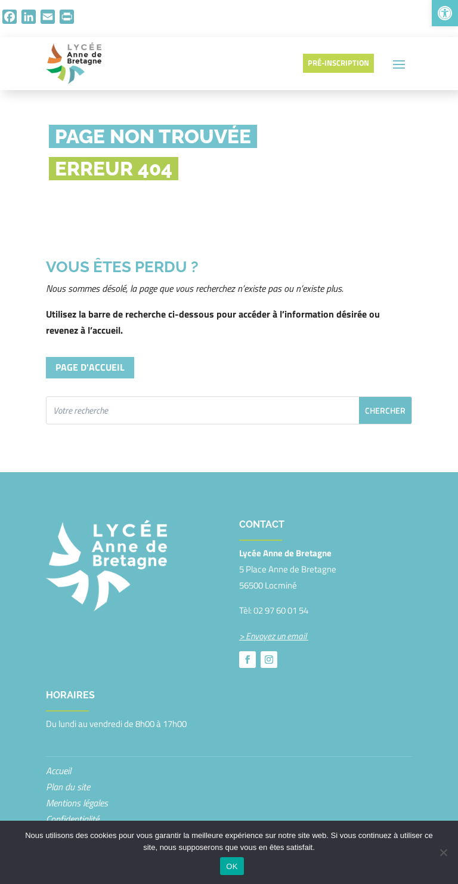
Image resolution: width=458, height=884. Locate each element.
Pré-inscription (338, 63)
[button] (445, 13)
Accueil (58, 770)
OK (231, 866)
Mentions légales (77, 803)
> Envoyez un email (273, 636)
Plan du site (68, 787)
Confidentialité (72, 819)
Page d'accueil (90, 367)
